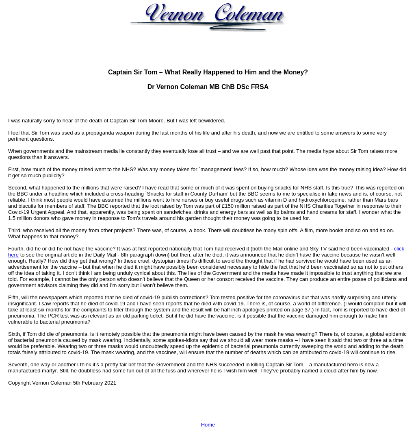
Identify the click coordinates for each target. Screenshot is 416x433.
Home (208, 425)
